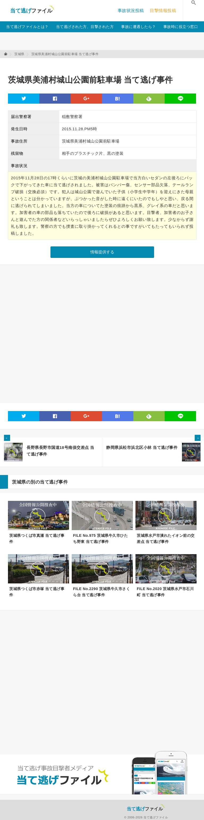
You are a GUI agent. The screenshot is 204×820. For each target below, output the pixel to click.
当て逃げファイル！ (32, 10)
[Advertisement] (104, 64)
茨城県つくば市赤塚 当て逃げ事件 (36, 592)
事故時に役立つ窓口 (180, 27)
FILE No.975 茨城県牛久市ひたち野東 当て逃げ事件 (100, 538)
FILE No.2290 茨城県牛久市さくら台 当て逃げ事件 (101, 592)
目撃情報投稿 (163, 10)
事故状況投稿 (131, 10)
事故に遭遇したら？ (138, 27)
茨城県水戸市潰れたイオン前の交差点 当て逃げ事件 (166, 538)
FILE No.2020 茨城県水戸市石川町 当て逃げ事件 (165, 592)
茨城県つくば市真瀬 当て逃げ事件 (36, 538)
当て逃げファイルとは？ (27, 27)
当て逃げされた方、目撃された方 (85, 27)
